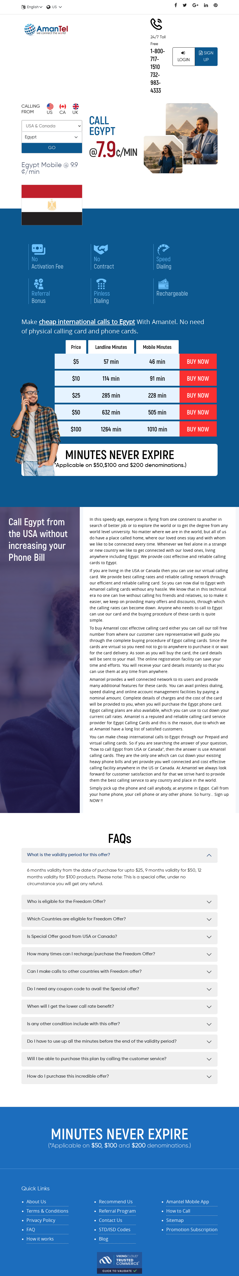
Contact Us (99, 75)
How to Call (178, 1211)
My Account (94, 63)
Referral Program (117, 1211)
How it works (40, 1239)
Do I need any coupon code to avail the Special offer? (83, 989)
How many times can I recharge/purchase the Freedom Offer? (91, 954)
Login (184, 56)
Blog (103, 1239)
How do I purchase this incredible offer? (68, 1076)
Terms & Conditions (47, 1211)
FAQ (30, 1229)
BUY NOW (198, 361)
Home (100, 38)
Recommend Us (116, 1202)
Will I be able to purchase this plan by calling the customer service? (97, 1059)
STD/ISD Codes (114, 1229)
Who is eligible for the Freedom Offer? (66, 902)
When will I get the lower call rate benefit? (70, 1006)
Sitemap (175, 1220)
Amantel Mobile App (187, 1202)
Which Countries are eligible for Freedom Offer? (76, 919)
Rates (120, 38)
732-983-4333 (156, 82)
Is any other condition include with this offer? (73, 1024)
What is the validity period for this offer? (68, 855)
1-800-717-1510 (158, 58)
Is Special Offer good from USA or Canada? (72, 936)
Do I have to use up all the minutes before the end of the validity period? (102, 1041)
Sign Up (206, 56)
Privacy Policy (40, 1220)
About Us (36, 1202)
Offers (127, 75)
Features (131, 63)
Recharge (111, 50)
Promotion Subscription (192, 1229)
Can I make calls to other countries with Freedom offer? (84, 971)
